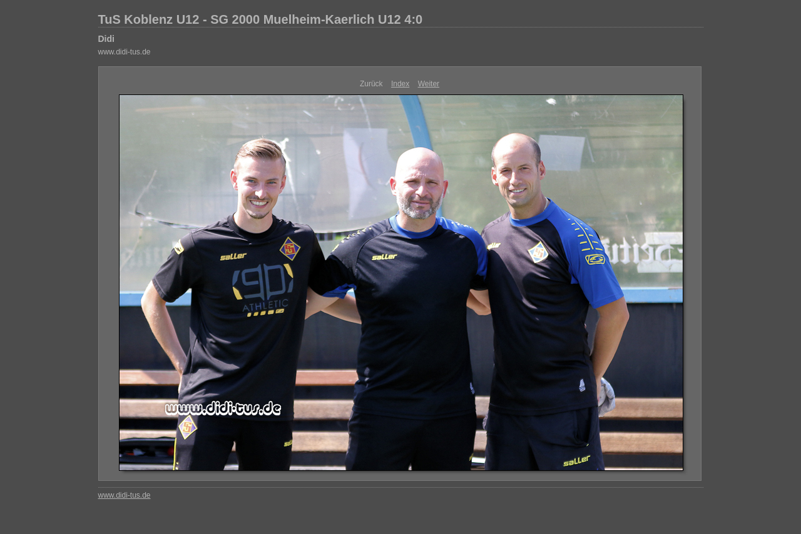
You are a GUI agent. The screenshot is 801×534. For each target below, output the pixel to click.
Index (400, 83)
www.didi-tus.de (124, 52)
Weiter (428, 83)
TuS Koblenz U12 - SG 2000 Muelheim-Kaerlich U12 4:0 (260, 19)
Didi (106, 39)
